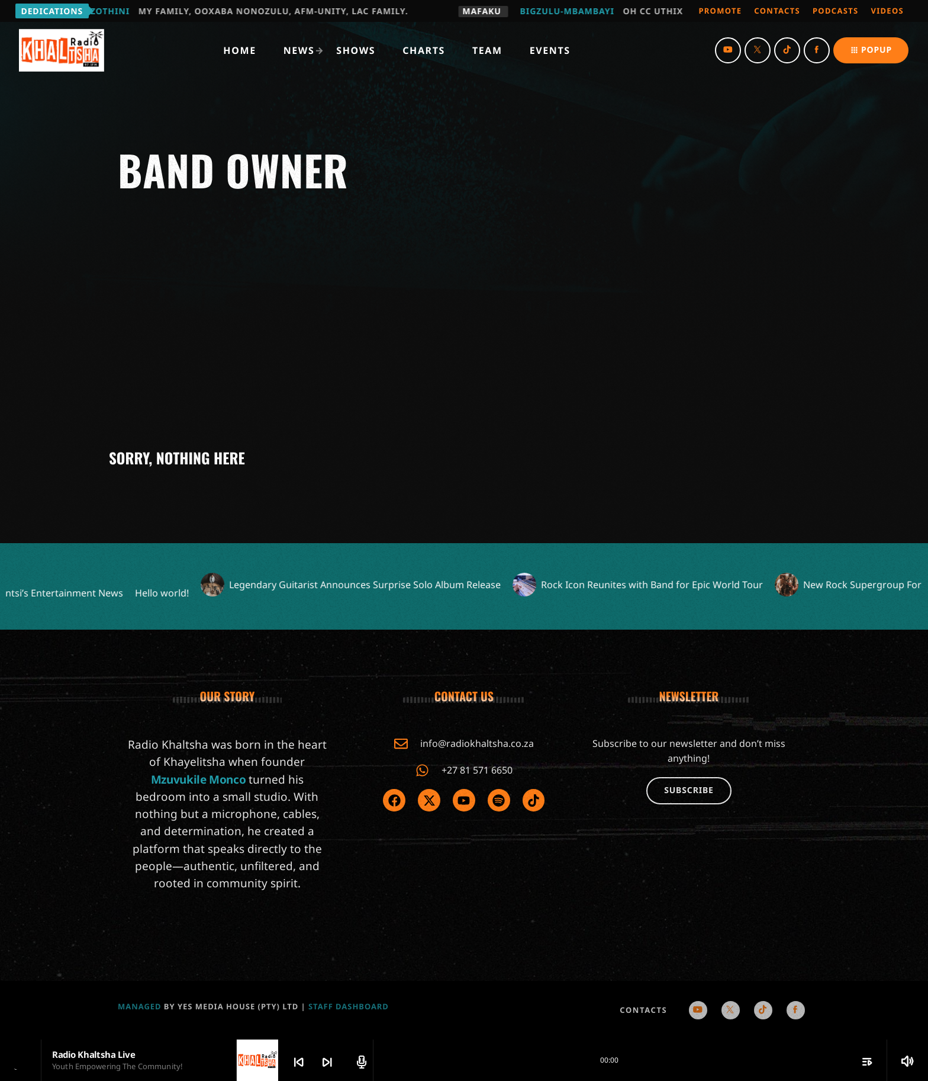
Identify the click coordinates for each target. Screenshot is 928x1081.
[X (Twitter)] (758, 50)
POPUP (871, 50)
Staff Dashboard (348, 1006)
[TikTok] (787, 50)
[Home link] (61, 50)
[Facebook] (817, 50)
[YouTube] (728, 50)
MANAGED (140, 1006)
